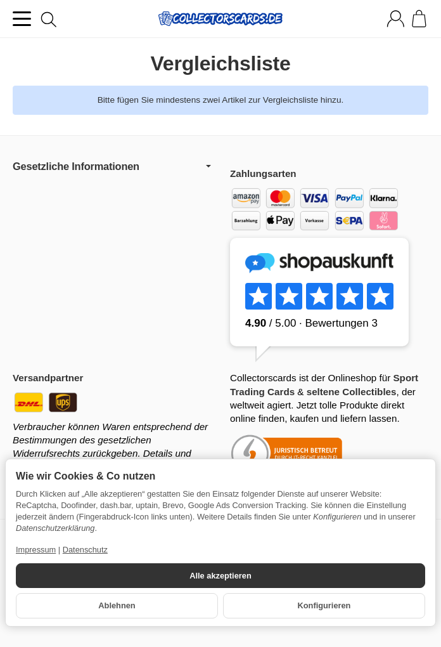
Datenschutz (85, 549)
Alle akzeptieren (220, 575)
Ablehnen (116, 605)
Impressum (36, 549)
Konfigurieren (324, 605)
